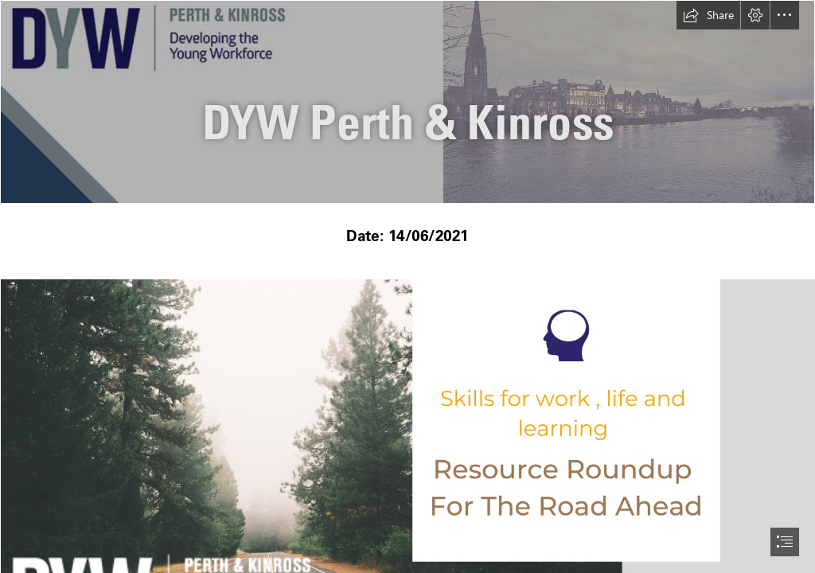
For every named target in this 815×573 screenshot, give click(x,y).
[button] (708, 15)
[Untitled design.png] (407, 102)
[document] (407, 286)
